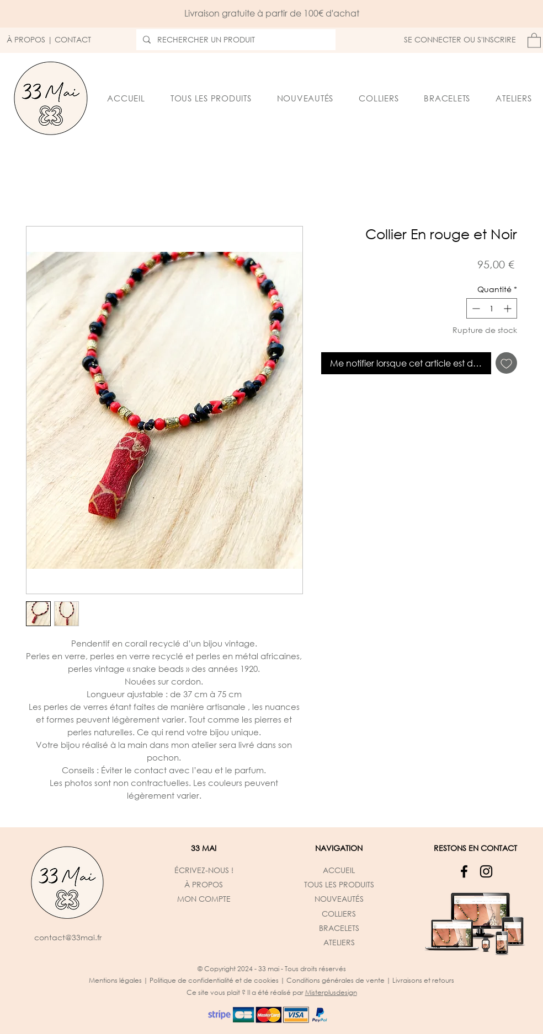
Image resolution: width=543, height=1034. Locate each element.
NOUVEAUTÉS (339, 898)
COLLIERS (339, 913)
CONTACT (73, 39)
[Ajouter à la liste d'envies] (506, 363)
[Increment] (508, 308)
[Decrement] (475, 308)
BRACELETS (339, 928)
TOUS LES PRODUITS (339, 884)
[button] (534, 40)
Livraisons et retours (423, 980)
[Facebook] (464, 871)
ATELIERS (339, 942)
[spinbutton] (492, 308)
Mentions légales (115, 980)
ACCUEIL (339, 870)
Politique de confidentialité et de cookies (214, 980)
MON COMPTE (204, 898)
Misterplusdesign (331, 992)
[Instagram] (486, 871)
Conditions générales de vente (335, 980)
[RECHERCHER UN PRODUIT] (234, 39)
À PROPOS (26, 39)
